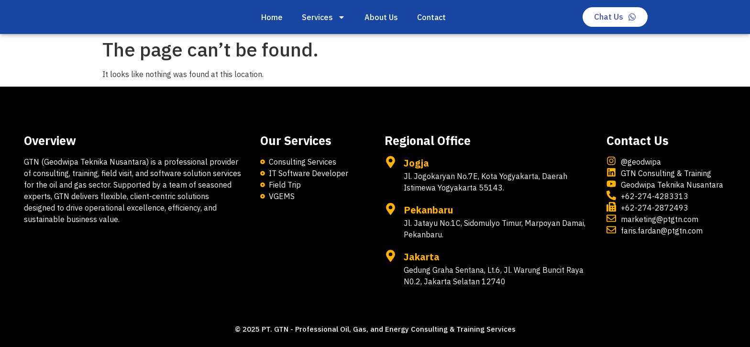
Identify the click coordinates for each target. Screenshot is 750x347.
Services (323, 17)
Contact (431, 17)
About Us (381, 17)
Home (272, 17)
